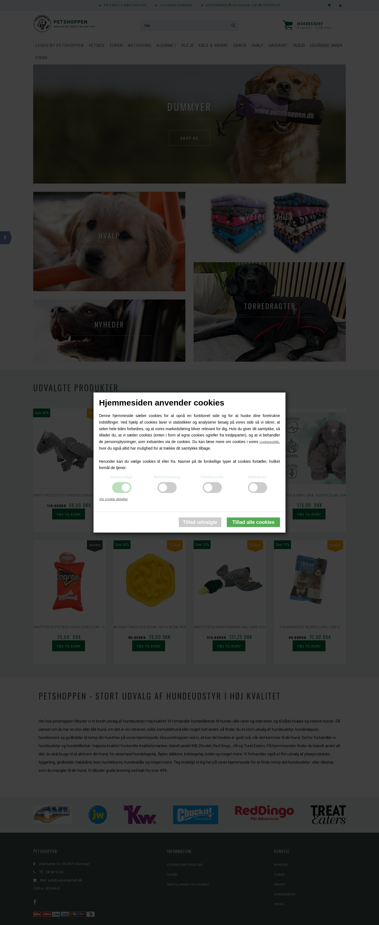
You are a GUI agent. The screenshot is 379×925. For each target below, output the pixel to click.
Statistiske (257, 477)
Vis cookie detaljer (113, 499)
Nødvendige (121, 477)
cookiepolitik (269, 442)
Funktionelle (212, 477)
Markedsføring (167, 477)
